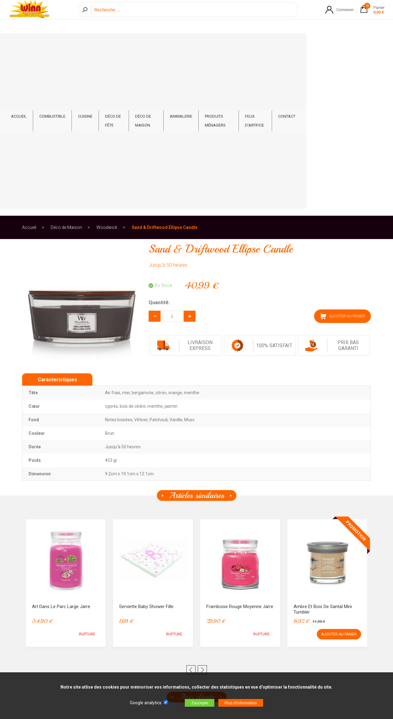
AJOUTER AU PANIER (342, 154)
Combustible (76, 43)
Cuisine (109, 43)
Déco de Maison (183, 43)
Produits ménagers (266, 43)
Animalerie (222, 43)
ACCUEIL (42, 43)
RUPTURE (87, 472)
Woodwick (106, 65)
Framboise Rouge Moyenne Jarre (239, 445)
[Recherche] (192, 16)
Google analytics (145, 702)
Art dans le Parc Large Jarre (61, 445)
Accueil (29, 65)
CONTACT (349, 43)
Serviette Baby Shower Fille (146, 445)
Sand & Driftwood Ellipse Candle (164, 65)
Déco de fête (141, 43)
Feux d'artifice (314, 43)
